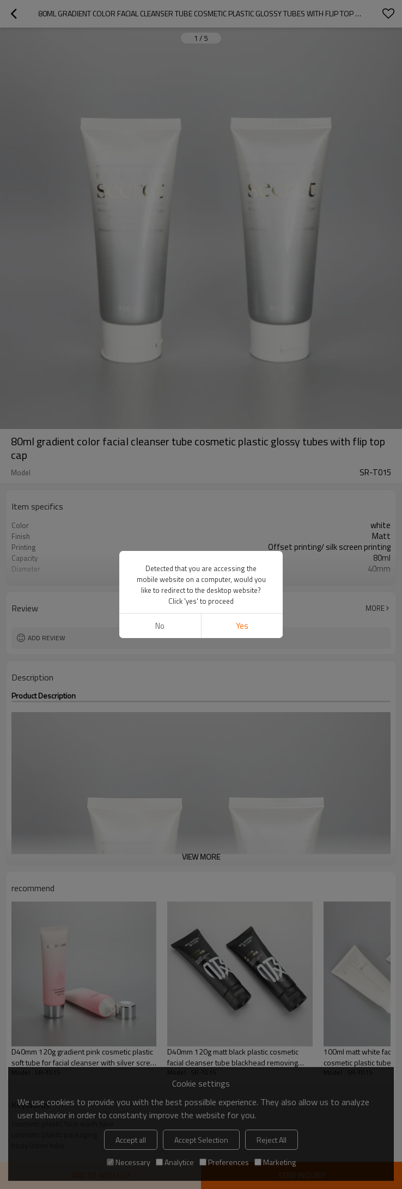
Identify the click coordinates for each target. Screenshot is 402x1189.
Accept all (130, 1139)
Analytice (175, 1162)
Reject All (272, 1139)
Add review (46, 638)
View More (201, 577)
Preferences (224, 1162)
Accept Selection (201, 1139)
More (375, 608)
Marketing (275, 1162)
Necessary (128, 1162)
